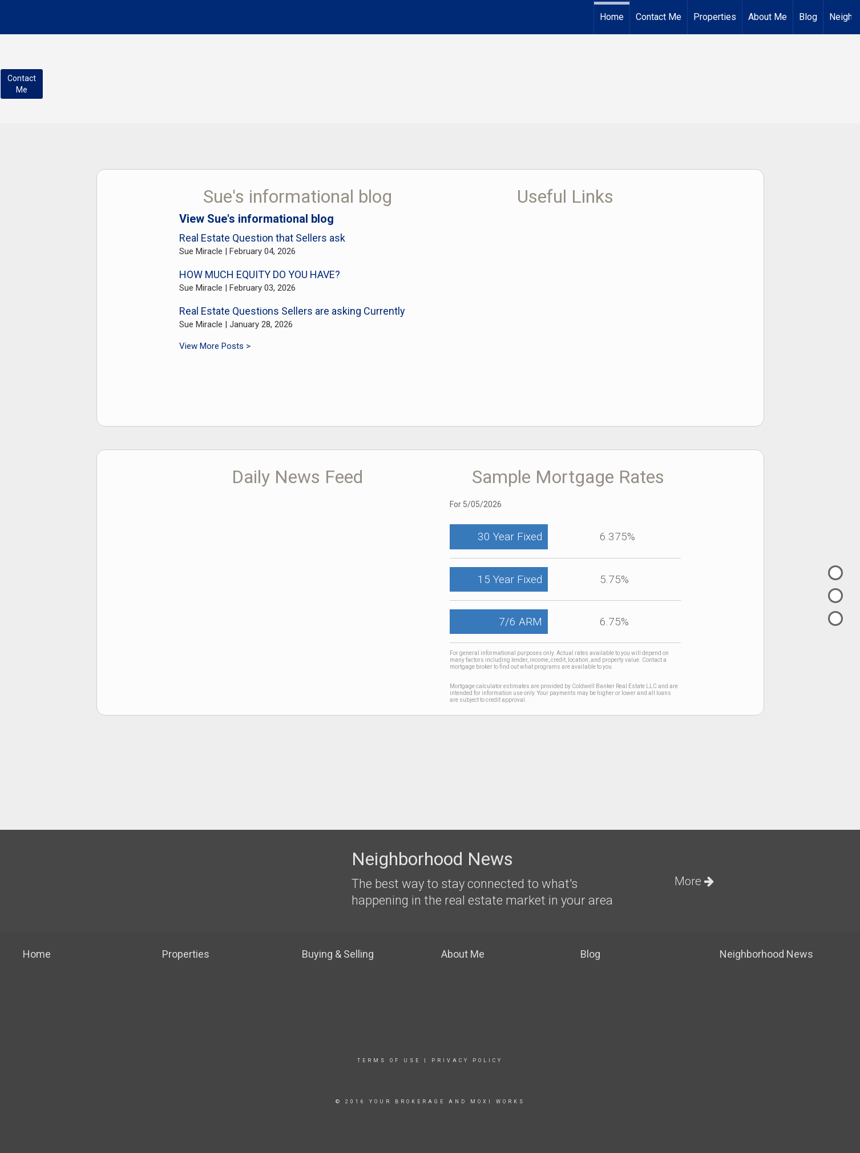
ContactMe (21, 84)
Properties (714, 16)
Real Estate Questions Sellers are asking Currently (292, 311)
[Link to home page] (15, 15)
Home (612, 16)
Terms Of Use (389, 1060)
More (694, 881)
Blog (808, 16)
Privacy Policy (467, 1060)
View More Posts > (215, 346)
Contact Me (658, 16)
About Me (767, 16)
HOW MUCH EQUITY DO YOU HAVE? (259, 274)
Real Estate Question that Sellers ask (262, 238)
